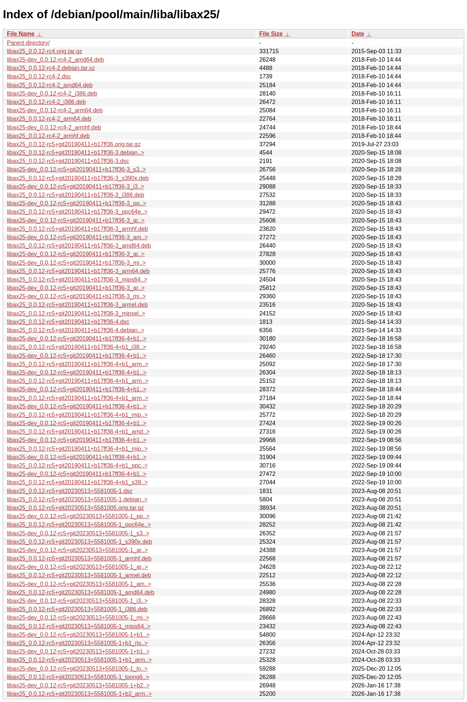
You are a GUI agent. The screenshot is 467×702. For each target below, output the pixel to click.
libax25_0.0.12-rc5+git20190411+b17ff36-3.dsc (68, 161)
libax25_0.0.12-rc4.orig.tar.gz (44, 51)
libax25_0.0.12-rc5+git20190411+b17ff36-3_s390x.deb (77, 178)
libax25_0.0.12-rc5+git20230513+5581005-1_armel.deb (79, 575)
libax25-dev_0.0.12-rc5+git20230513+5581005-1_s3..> (78, 533)
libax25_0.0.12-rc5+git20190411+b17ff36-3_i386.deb (75, 195)
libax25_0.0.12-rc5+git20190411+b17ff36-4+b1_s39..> (77, 482)
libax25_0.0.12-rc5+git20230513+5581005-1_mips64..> (79, 626)
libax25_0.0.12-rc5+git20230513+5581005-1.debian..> (77, 499)
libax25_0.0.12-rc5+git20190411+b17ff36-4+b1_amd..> (78, 431)
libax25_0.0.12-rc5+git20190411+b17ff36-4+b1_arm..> (77, 364)
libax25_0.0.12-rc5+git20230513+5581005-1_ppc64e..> (79, 524)
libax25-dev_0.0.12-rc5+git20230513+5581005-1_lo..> (77, 669)
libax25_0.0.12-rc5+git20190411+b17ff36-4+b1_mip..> (77, 415)
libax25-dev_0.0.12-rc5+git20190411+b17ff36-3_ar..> (75, 220)
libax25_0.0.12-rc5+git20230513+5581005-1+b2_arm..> (79, 694)
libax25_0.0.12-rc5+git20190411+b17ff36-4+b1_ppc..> (77, 465)
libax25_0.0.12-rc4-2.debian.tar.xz (51, 68)
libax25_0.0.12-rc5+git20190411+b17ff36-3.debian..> (75, 153)
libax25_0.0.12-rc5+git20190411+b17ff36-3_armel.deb (77, 305)
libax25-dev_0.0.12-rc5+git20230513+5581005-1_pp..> (78, 516)
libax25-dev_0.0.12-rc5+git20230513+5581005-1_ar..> (77, 550)
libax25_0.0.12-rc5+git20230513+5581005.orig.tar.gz (75, 508)
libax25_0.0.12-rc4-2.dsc (39, 76)
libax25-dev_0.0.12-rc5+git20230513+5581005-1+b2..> (78, 685)
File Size (271, 34)
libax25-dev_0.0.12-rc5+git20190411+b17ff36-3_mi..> (76, 263)
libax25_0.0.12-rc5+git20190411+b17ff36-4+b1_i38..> (76, 347)
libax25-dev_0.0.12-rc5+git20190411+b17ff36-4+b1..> (76, 339)
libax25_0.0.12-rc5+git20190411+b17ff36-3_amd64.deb (79, 246)
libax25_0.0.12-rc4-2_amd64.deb (50, 85)
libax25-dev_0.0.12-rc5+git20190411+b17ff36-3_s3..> (76, 169)
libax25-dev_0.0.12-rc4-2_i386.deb (52, 93)
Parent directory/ (28, 43)
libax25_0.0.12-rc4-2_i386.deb (46, 102)
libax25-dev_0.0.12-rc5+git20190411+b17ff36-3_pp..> (76, 203)
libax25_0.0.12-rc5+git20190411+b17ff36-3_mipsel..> (76, 313)
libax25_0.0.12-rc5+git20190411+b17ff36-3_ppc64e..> (77, 212)
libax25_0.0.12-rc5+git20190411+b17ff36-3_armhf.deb (77, 229)
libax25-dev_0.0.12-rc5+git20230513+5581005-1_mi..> (78, 617)
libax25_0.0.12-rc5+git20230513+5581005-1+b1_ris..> (77, 643)
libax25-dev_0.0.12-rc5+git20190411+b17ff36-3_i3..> (75, 186)
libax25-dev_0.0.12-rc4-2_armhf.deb (54, 127)
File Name (21, 34)
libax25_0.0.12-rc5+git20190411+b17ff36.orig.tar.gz (73, 144)
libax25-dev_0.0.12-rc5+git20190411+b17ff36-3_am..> (77, 237)
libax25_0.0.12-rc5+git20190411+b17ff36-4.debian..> (75, 330)
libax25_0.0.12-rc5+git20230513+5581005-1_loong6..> (78, 677)
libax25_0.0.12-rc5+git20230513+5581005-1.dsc (69, 491)
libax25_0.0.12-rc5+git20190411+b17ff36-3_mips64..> (77, 279)
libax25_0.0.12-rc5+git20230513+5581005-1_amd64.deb (80, 592)
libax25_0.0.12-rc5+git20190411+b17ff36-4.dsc (68, 322)
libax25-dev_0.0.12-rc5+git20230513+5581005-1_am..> (79, 584)
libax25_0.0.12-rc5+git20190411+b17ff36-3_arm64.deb (78, 271)
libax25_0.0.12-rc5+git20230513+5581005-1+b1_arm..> (79, 660)
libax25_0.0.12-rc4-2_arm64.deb (49, 119)
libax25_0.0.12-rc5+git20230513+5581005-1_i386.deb (77, 609)
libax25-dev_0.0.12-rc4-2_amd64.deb (55, 60)
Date (357, 34)
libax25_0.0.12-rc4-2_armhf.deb (48, 136)
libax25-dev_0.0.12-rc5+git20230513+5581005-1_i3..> (77, 601)
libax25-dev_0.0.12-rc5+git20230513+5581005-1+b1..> (78, 635)
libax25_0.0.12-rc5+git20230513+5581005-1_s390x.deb (79, 542)
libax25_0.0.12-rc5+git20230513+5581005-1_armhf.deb (79, 558)
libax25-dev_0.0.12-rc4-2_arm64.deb (55, 110)
